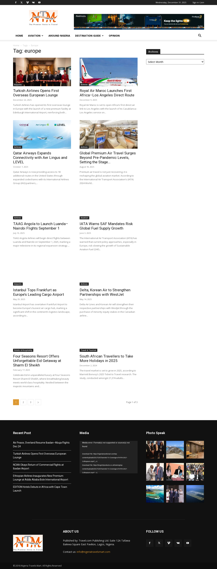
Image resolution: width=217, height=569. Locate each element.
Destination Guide (89, 35)
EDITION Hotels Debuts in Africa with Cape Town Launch (40, 488)
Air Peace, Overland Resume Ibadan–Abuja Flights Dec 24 (41, 444)
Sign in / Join (198, 2)
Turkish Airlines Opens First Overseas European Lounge (36, 93)
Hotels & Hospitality (23, 350)
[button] (200, 36)
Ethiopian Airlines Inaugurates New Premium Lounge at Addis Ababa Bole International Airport (40, 477)
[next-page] (38, 402)
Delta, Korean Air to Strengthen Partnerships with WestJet (105, 292)
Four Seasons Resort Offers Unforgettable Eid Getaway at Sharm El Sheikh (37, 360)
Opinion (114, 35)
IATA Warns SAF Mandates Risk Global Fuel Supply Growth (106, 226)
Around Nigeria (59, 35)
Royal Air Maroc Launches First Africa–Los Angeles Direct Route (107, 93)
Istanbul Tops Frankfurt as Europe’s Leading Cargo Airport (38, 292)
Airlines (84, 84)
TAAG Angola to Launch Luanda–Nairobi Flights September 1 (40, 226)
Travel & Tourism (88, 350)
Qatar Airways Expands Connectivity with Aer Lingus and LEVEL (40, 157)
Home (19, 35)
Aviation (35, 35)
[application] (109, 457)
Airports (18, 84)
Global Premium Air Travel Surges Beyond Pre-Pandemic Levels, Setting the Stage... (108, 157)
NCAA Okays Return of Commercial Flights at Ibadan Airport (38, 466)
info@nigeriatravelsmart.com (93, 551)
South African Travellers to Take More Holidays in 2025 (106, 358)
